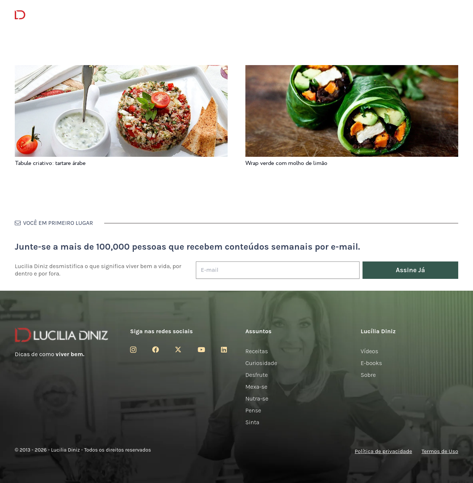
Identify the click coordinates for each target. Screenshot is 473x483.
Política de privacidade (383, 451)
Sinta (252, 422)
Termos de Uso (440, 451)
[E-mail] (278, 270)
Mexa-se (256, 386)
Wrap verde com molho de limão (286, 163)
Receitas (256, 351)
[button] (453, 15)
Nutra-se (256, 398)
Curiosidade (261, 363)
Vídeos (369, 351)
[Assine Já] (410, 270)
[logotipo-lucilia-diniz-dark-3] (45, 15)
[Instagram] (133, 350)
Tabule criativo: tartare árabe (50, 163)
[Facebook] (155, 349)
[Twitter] (178, 349)
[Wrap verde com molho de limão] (351, 70)
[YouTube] (201, 349)
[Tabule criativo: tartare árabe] (121, 70)
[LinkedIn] (224, 349)
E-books (371, 363)
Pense (253, 410)
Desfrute (256, 374)
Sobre (368, 374)
